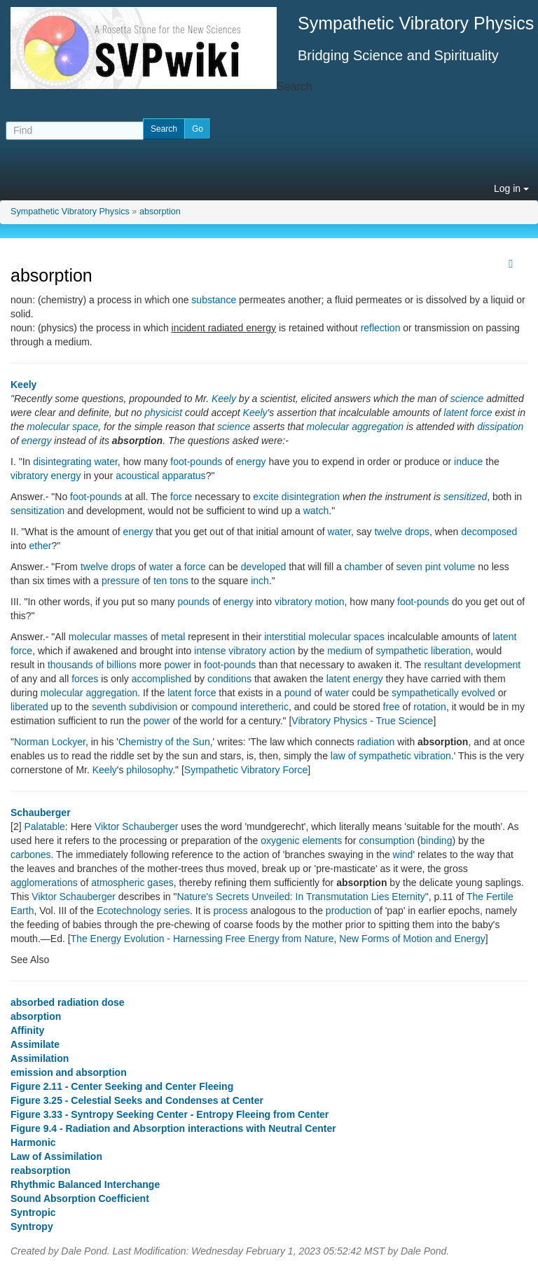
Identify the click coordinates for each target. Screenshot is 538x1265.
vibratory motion (310, 601)
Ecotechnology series (143, 910)
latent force (467, 412)
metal (173, 636)
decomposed (489, 531)
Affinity (27, 1030)
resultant (443, 664)
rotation (429, 706)
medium (344, 650)
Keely (23, 384)
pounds (193, 601)
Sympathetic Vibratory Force (246, 769)
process (231, 910)
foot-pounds (196, 461)
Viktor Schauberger (137, 826)
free (391, 706)
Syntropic (33, 1212)
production (348, 910)
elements (322, 840)
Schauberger (41, 812)
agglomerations (44, 882)
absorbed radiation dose (68, 1002)
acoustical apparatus (160, 475)
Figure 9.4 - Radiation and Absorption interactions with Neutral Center (173, 1128)
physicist (163, 412)
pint (433, 566)
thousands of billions (92, 664)
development (492, 664)
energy (37, 440)
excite (266, 496)
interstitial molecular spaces (324, 636)
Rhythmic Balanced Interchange (85, 1184)
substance (213, 299)
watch (316, 510)
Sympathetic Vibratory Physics (70, 211)
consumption (386, 840)
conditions (229, 678)
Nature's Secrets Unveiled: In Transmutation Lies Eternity (301, 896)
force (181, 496)
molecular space (62, 426)
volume (459, 566)
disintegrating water (75, 461)
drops (417, 531)
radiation (376, 741)
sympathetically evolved (443, 692)
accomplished (162, 678)
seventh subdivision (134, 706)
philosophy (149, 769)
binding (436, 840)
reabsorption (41, 1170)
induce (468, 461)
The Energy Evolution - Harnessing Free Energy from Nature (202, 938)
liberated (29, 706)
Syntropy (32, 1226)
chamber (363, 566)
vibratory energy (46, 475)
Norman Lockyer (49, 741)
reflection (381, 327)
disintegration (311, 496)
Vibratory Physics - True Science (362, 720)
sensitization (37, 510)
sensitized (465, 496)
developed (264, 566)
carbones (31, 854)
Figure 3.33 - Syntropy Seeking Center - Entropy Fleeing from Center (170, 1114)
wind (403, 854)
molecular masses (108, 636)
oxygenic (280, 840)
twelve (388, 531)
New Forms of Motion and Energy (412, 938)
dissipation (500, 426)
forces (84, 678)
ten (160, 580)
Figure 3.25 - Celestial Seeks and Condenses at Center (137, 1100)
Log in (511, 188)
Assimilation (40, 1058)
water (338, 531)
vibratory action (261, 650)
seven (409, 566)
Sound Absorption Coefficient (80, 1198)
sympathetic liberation (422, 650)
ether (40, 545)
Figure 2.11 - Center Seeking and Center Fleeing (122, 1086)
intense (210, 650)
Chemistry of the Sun (164, 741)
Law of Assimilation (56, 1156)
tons (179, 580)
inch (260, 580)
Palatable (44, 826)
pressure (120, 580)
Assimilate (35, 1044)
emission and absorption (69, 1072)
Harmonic (33, 1142)
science (466, 398)
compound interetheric (240, 706)
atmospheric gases (132, 882)
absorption (160, 211)
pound (298, 692)
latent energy (354, 678)
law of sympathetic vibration (391, 755)
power (177, 664)
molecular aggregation (355, 426)
